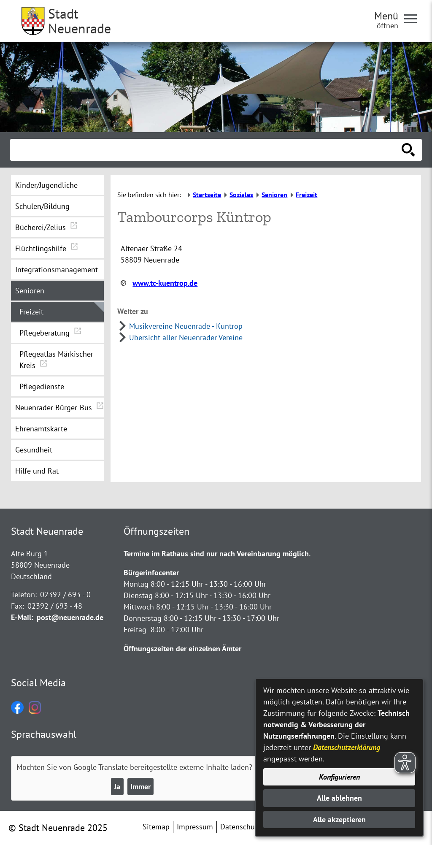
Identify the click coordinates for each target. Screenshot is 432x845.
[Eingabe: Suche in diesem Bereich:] (207, 150)
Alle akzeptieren (339, 819)
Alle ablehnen (339, 798)
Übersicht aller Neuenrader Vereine (186, 337)
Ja (117, 786)
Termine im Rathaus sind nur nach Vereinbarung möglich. (217, 553)
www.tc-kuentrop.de (164, 283)
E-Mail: (22, 617)
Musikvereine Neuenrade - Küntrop (186, 326)
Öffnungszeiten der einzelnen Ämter (182, 648)
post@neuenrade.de (70, 617)
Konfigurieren (339, 777)
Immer (140, 786)
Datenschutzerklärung (346, 747)
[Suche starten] (408, 150)
